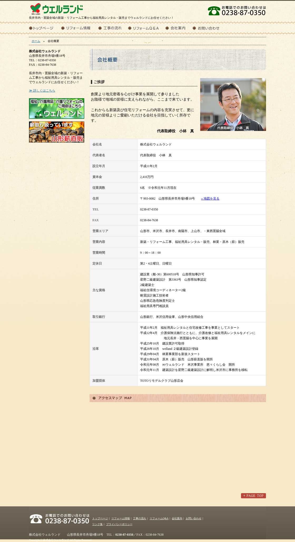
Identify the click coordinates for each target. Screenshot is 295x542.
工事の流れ (113, 27)
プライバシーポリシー (119, 524)
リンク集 (97, 524)
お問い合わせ (210, 27)
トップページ (45, 27)
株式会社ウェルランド (56, 8)
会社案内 (179, 27)
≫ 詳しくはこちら (42, 90)
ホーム (36, 41)
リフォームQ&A (146, 27)
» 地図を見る (210, 198)
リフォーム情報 (79, 27)
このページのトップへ (253, 495)
